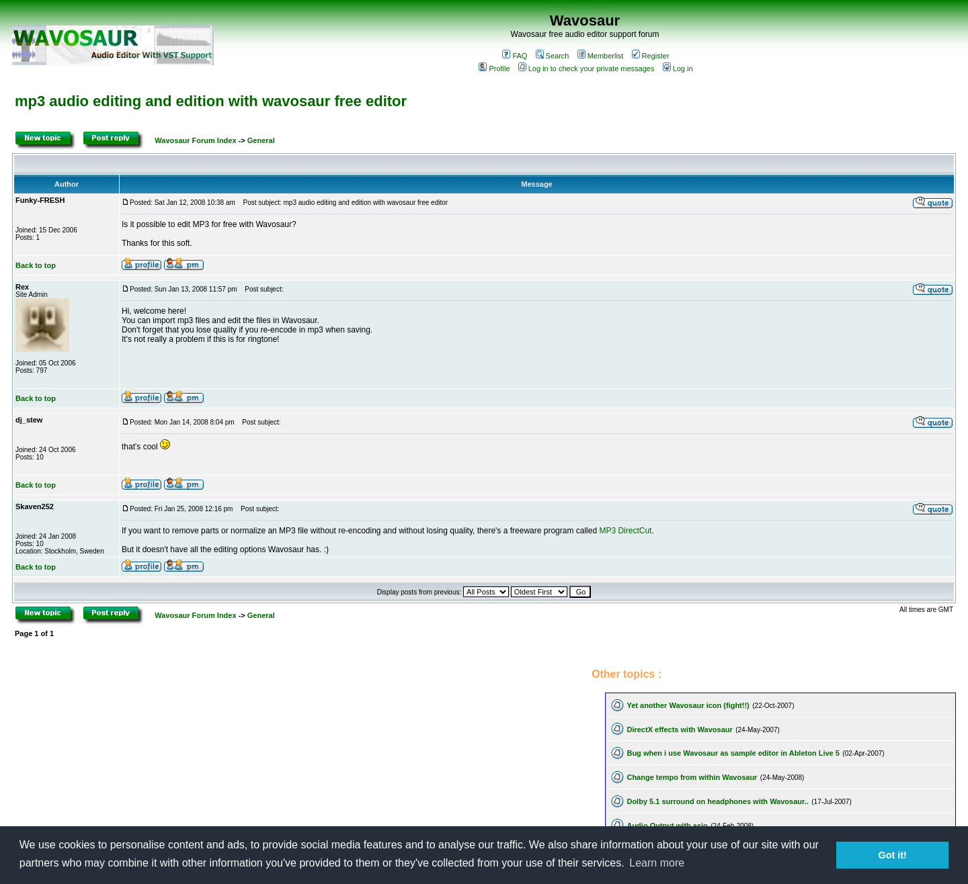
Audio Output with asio (667, 826)
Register (651, 56)
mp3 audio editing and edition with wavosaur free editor (211, 101)
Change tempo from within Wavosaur (692, 777)
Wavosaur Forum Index (195, 140)
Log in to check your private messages (586, 68)
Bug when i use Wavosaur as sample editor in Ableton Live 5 (733, 753)
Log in (678, 68)
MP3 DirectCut (625, 530)
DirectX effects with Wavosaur (679, 729)
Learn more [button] (656, 863)
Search (552, 56)
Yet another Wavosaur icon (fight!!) (688, 705)
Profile (494, 68)
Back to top (35, 265)
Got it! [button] (893, 855)
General (261, 140)
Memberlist (600, 56)
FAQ (514, 56)
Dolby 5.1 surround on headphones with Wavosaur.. (717, 801)
